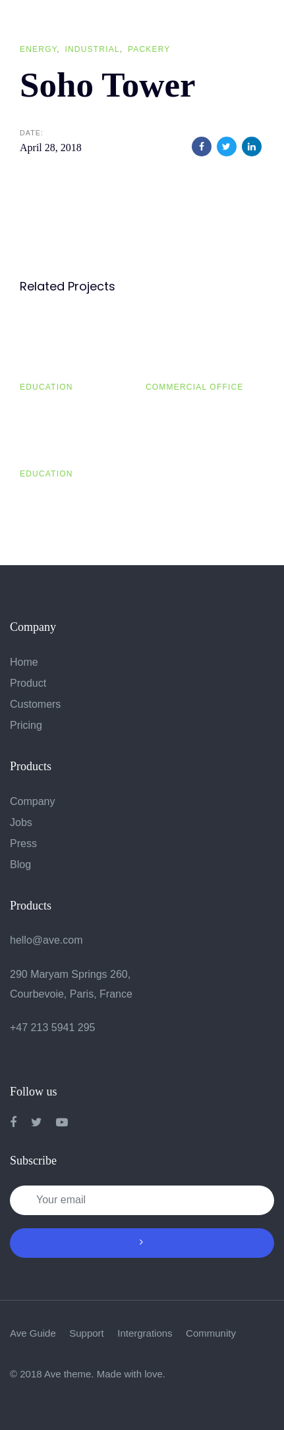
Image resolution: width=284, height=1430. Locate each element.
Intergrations (144, 1333)
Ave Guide (33, 1333)
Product (28, 683)
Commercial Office (195, 387)
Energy (38, 49)
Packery (149, 49)
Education (46, 387)
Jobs (21, 822)
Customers (35, 704)
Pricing (26, 725)
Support (86, 1333)
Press (23, 843)
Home (24, 662)
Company (32, 801)
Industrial (92, 49)
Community (211, 1333)
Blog (20, 864)
